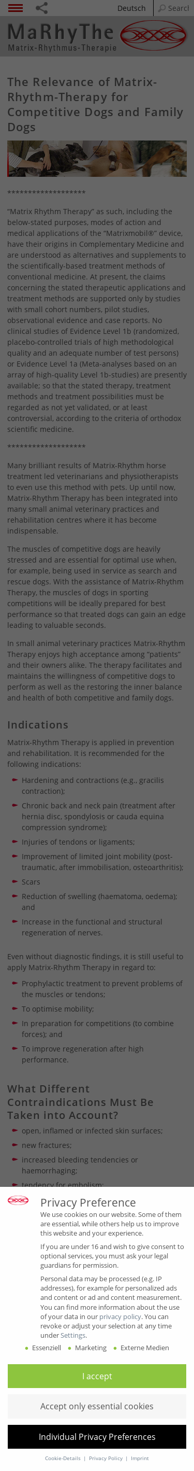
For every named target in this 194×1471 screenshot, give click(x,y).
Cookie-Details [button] (63, 1458)
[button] (97, 1376)
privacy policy (120, 1316)
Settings (73, 1335)
